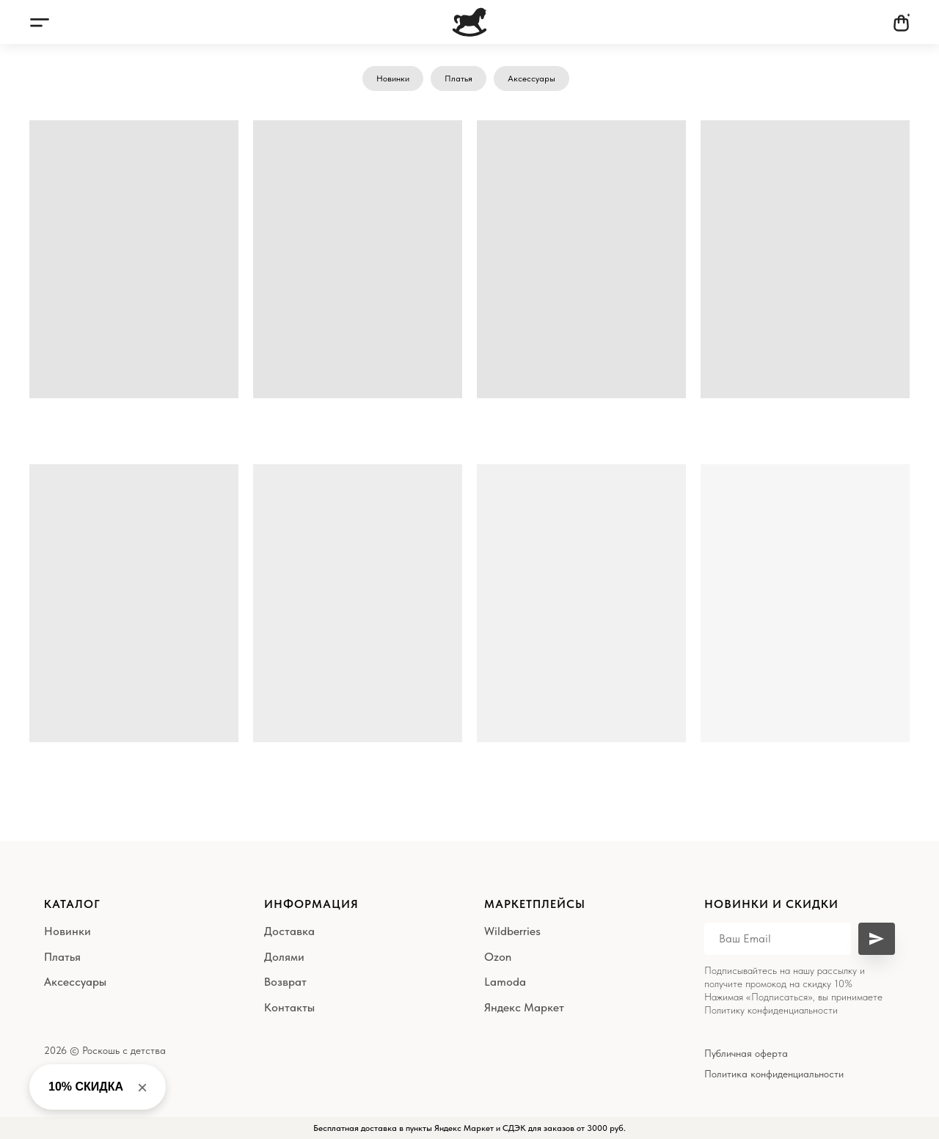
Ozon (497, 957)
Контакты (289, 1007)
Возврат (285, 982)
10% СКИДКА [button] (85, 1086)
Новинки (392, 78)
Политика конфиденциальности (774, 1074)
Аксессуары (531, 78)
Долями (284, 957)
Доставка (289, 931)
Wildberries (512, 931)
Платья (458, 78)
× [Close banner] (142, 1087)
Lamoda (505, 982)
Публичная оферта (746, 1053)
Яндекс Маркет (524, 1007)
